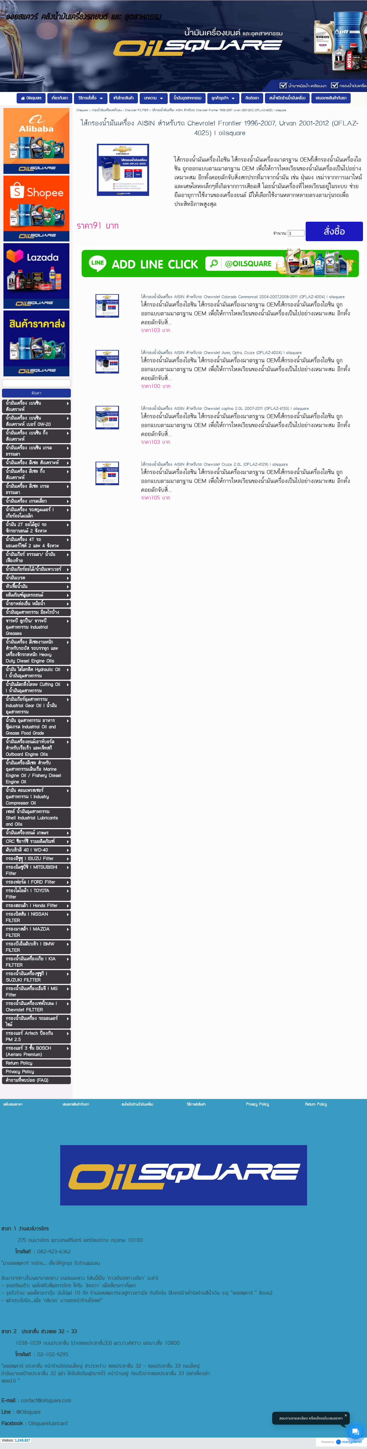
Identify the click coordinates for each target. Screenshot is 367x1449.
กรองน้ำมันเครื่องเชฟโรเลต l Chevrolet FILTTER (120, 110)
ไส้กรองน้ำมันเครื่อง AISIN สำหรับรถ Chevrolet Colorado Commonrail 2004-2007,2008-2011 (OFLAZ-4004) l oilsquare (243, 297)
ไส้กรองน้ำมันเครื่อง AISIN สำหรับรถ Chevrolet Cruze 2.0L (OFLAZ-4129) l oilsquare (214, 464)
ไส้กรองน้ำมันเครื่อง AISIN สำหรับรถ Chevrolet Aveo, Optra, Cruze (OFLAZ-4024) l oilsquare (221, 352)
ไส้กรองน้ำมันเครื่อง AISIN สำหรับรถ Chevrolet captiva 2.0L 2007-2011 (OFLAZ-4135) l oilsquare (225, 408)
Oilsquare (82, 110)
